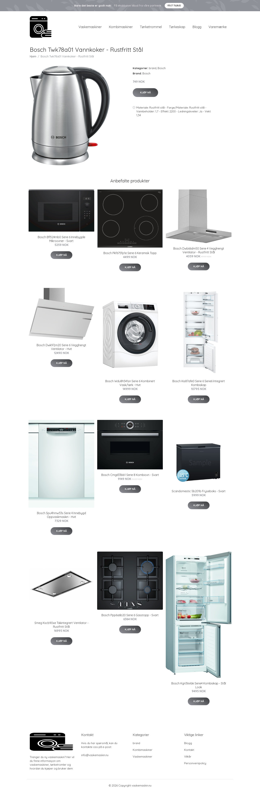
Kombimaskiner (121, 27)
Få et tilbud (174, 5)
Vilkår (187, 757)
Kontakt (189, 751)
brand (152, 69)
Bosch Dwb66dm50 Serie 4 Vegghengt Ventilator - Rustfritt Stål (198, 251)
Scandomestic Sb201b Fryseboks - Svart (199, 492)
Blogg (196, 27)
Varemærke (218, 27)
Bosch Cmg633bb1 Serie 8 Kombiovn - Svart (130, 476)
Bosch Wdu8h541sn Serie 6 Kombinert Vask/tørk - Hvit (130, 384)
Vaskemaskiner (90, 27)
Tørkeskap (177, 27)
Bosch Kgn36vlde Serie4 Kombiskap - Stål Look (198, 686)
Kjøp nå (145, 93)
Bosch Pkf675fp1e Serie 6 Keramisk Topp (130, 254)
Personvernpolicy (195, 764)
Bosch (162, 69)
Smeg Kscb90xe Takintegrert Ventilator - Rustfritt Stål (61, 626)
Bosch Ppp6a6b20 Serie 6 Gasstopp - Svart (130, 616)
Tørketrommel (151, 27)
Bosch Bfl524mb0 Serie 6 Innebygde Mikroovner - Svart (61, 240)
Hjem (33, 57)
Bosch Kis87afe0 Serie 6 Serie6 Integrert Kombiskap (198, 384)
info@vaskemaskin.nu (95, 756)
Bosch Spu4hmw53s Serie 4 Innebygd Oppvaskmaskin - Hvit (61, 516)
